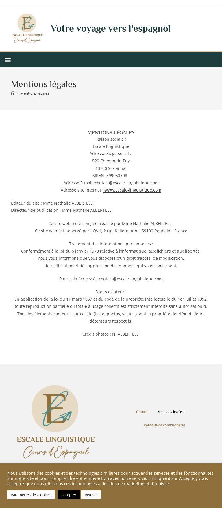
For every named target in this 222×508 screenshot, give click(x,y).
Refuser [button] (91, 494)
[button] (7, 60)
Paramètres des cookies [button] (31, 494)
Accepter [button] (68, 494)
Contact (142, 412)
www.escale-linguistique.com (132, 190)
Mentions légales (34, 93)
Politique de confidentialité (164, 425)
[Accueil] (13, 93)
